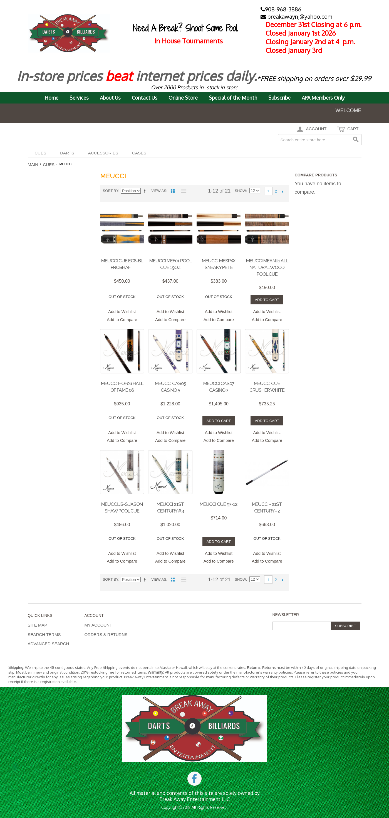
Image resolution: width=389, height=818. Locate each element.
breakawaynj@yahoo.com (296, 16)
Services (79, 98)
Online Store (183, 98)
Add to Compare (122, 319)
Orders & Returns (106, 634)
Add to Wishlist (122, 311)
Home (51, 98)
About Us (110, 98)
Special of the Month (233, 98)
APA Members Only (323, 98)
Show (240, 191)
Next (282, 191)
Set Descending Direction (146, 191)
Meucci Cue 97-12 (218, 504)
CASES (139, 153)
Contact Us (144, 98)
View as (158, 191)
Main (33, 164)
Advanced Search (48, 643)
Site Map (37, 625)
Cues (40, 153)
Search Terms (44, 634)
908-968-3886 (281, 9)
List (182, 191)
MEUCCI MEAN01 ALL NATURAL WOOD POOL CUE (267, 267)
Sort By (110, 191)
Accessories (103, 153)
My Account (98, 625)
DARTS (67, 153)
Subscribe (279, 98)
